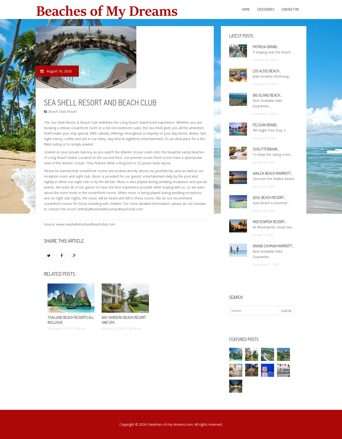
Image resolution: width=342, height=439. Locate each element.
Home (246, 9)
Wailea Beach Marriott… (273, 173)
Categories (265, 9)
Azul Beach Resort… (269, 197)
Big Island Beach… (267, 95)
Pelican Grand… (266, 125)
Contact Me (290, 9)
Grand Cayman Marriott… (273, 246)
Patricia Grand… (266, 46)
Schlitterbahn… (266, 149)
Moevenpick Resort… (269, 221)
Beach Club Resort (60, 111)
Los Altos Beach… (267, 71)
